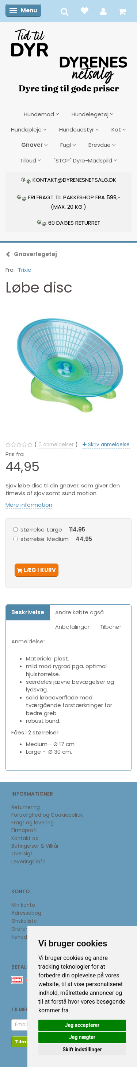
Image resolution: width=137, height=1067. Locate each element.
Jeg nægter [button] (82, 1037)
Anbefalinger (72, 627)
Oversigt (22, 853)
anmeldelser (56, 444)
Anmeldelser (28, 641)
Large (52, 529)
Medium (56, 539)
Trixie (24, 270)
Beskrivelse (27, 612)
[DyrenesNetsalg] (68, 59)
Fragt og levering (32, 822)
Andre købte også (79, 612)
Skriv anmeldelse (108, 444)
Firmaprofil (24, 830)
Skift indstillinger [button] (82, 1049)
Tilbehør (110, 627)
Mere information (28, 505)
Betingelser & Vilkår (35, 846)
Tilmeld (25, 1041)
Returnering (25, 807)
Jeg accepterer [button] (82, 1025)
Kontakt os (24, 838)
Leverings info (28, 861)
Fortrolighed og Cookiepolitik (47, 815)
